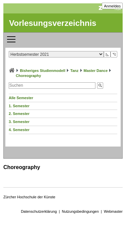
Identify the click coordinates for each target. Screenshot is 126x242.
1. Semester (19, 106)
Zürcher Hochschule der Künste (29, 197)
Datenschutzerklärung (39, 211)
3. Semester (19, 122)
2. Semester (19, 114)
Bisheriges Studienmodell (42, 71)
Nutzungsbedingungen (80, 211)
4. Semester (19, 130)
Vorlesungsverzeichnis (52, 23)
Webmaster (113, 211)
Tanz (74, 71)
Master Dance (96, 71)
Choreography (28, 76)
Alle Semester (21, 98)
